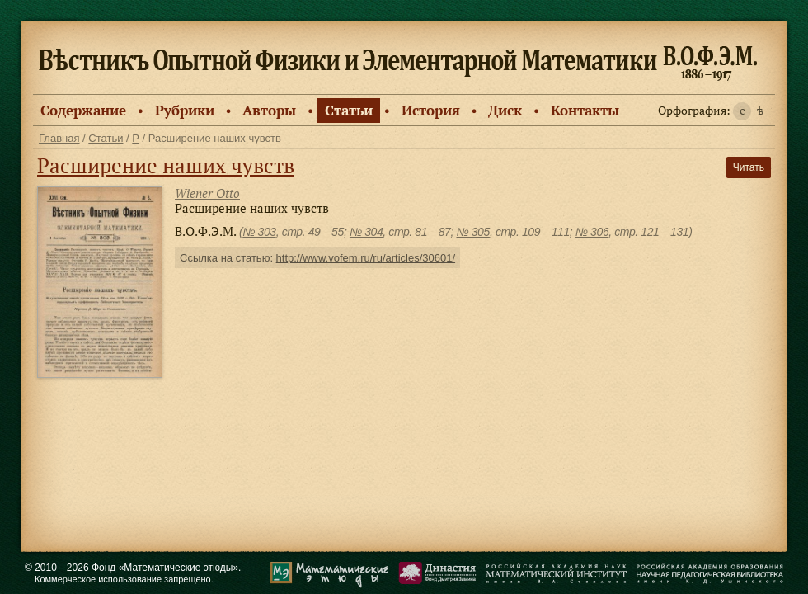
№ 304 (366, 231)
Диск (505, 110)
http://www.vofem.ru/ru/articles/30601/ (365, 258)
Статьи (349, 110)
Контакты (585, 110)
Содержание (83, 110)
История (431, 110)
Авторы (269, 110)
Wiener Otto (207, 193)
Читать (748, 167)
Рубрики (184, 110)
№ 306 (591, 231)
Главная (59, 138)
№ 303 (258, 231)
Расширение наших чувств (165, 165)
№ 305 (472, 231)
